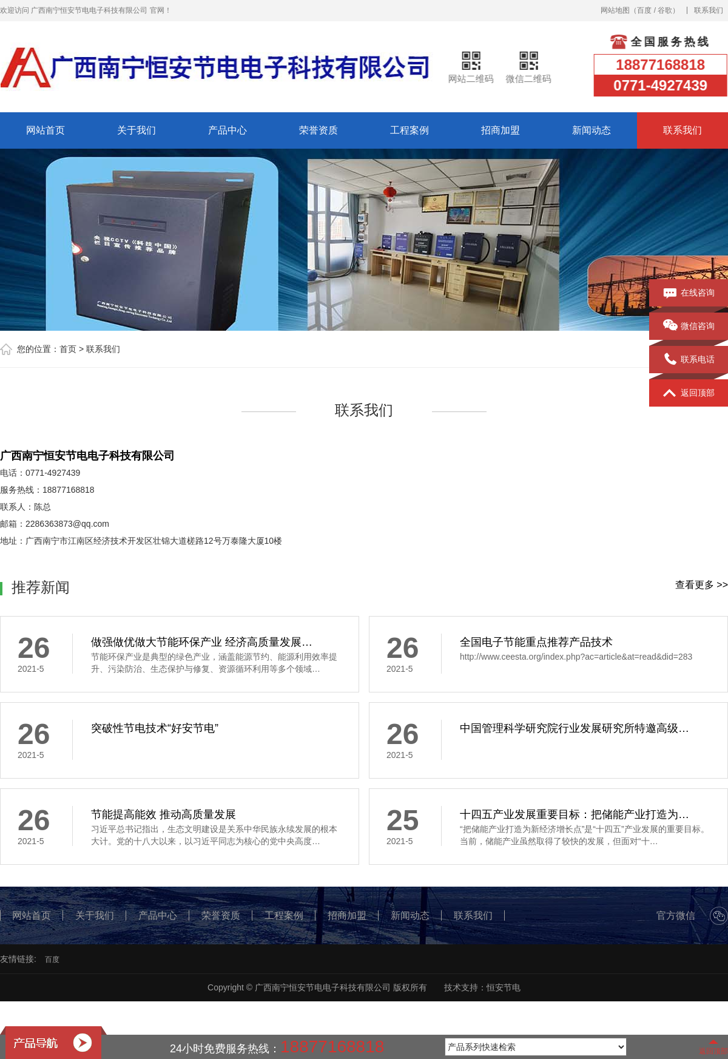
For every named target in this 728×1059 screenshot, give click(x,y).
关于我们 (136, 130)
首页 (67, 349)
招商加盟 (500, 130)
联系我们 (708, 10)
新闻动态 (591, 130)
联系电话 (689, 360)
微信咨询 (689, 326)
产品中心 (227, 130)
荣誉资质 (318, 130)
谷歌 (665, 10)
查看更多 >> (701, 585)
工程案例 (409, 130)
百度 (644, 10)
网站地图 (615, 10)
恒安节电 (504, 987)
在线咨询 (689, 293)
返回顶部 (689, 393)
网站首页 (45, 130)
